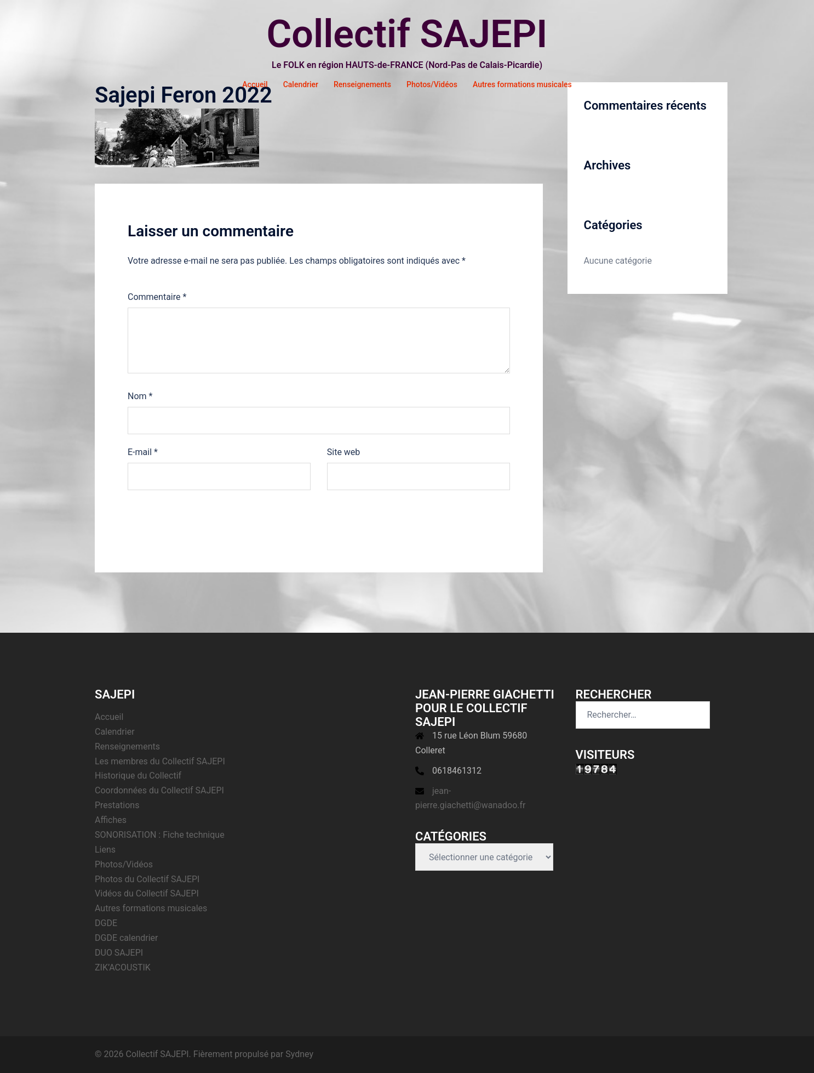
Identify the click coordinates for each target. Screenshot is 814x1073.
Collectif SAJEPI (407, 34)
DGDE (106, 923)
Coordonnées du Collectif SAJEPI (159, 790)
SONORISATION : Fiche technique (160, 835)
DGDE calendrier (126, 938)
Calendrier (300, 84)
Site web (343, 452)
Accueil (254, 84)
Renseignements (362, 84)
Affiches (111, 820)
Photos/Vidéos (431, 84)
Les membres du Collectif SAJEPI (160, 761)
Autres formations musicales (522, 84)
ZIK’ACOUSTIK (123, 967)
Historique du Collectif (138, 775)
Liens (105, 849)
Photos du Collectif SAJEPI (147, 879)
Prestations (117, 805)
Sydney (299, 1054)
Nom (140, 396)
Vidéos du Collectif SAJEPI (147, 893)
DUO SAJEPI (119, 952)
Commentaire (157, 297)
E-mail (143, 452)
